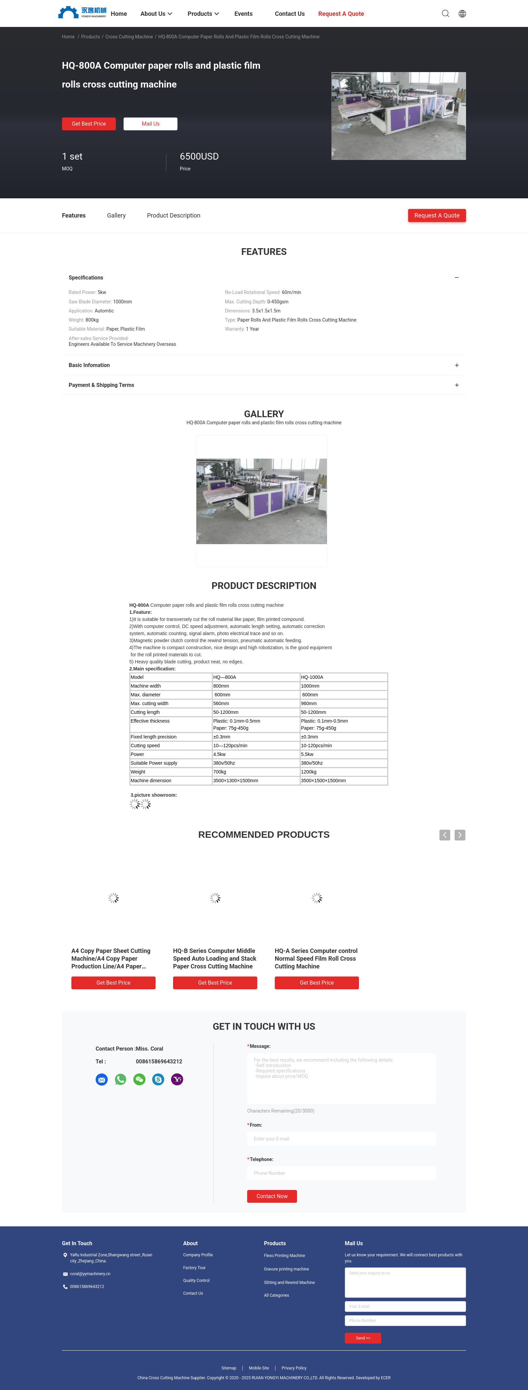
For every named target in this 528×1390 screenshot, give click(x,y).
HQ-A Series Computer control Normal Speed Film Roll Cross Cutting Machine (316, 958)
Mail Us (151, 124)
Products (90, 36)
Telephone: (261, 1159)
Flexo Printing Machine (284, 1255)
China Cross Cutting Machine (163, 1378)
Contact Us (193, 1293)
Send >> (363, 1338)
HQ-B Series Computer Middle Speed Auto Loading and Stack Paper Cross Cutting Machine (214, 958)
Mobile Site (259, 1368)
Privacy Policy (294, 1368)
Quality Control (196, 1280)
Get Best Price (89, 124)
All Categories (276, 1295)
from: (256, 1125)
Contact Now (272, 1196)
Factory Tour (194, 1267)
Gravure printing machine (286, 1269)
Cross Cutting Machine (129, 36)
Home (68, 36)
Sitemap (229, 1368)
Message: (260, 1046)
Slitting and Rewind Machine (289, 1282)
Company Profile (198, 1255)
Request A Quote (437, 215)
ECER (386, 1378)
